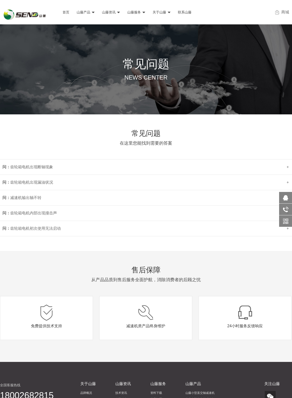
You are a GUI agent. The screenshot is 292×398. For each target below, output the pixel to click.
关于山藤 (162, 12)
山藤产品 (86, 12)
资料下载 (156, 393)
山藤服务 (136, 12)
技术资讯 (121, 393)
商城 (282, 12)
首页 (66, 12)
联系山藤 (185, 12)
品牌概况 (86, 393)
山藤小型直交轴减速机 (200, 393)
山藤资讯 (111, 12)
